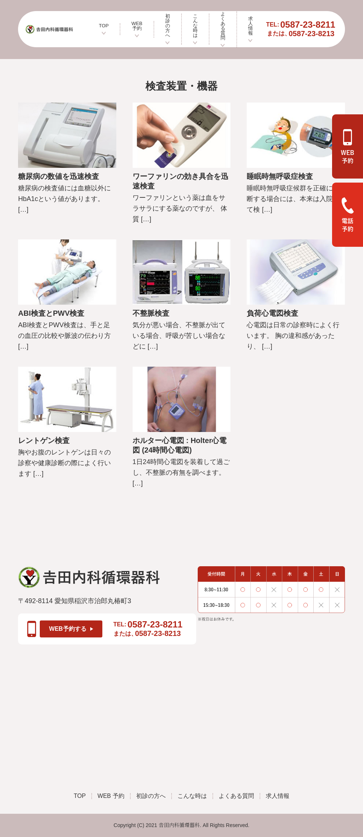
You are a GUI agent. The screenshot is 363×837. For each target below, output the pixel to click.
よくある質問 (223, 29)
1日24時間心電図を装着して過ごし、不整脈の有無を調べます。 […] (181, 472)
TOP (104, 29)
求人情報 (250, 29)
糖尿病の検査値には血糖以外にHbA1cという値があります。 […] (64, 198)
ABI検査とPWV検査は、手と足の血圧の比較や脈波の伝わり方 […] (64, 335)
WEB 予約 (136, 29)
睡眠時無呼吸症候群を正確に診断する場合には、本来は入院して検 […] (293, 198)
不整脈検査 (151, 313)
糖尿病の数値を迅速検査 (58, 176)
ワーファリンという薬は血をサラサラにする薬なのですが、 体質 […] (180, 208)
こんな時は (195, 29)
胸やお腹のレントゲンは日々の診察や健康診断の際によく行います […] (64, 463)
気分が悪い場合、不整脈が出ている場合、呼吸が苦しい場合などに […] (179, 335)
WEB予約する (71, 629)
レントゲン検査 (44, 440)
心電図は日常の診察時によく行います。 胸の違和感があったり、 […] (293, 335)
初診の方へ (167, 29)
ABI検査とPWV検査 (51, 313)
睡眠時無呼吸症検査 (280, 176)
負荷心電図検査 (272, 313)
